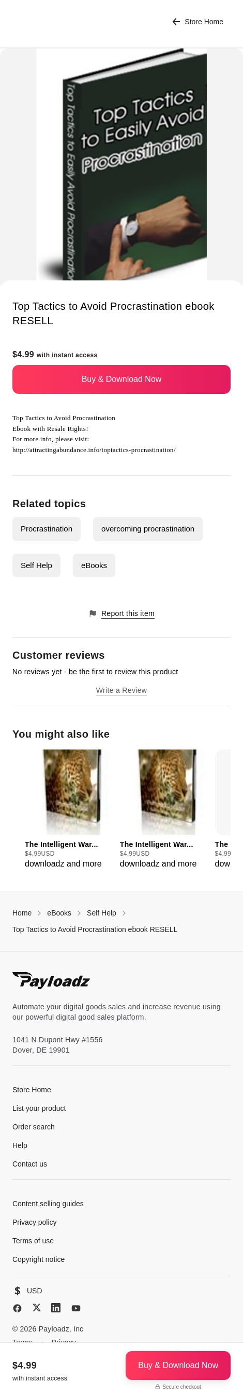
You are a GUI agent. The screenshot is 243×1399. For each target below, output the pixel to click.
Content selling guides (48, 1204)
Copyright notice (38, 1259)
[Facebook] (17, 1308)
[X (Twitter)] (37, 1307)
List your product (39, 1108)
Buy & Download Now (122, 379)
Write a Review (121, 690)
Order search (33, 1127)
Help (19, 1145)
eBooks (94, 565)
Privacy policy (34, 1222)
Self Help (36, 565)
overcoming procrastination (147, 528)
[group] (69, 810)
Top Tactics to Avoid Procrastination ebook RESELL (94, 929)
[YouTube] (76, 1308)
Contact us (29, 1164)
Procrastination (46, 528)
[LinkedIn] (55, 1307)
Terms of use (33, 1241)
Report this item (121, 613)
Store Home (197, 22)
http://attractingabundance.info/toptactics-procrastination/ (94, 450)
